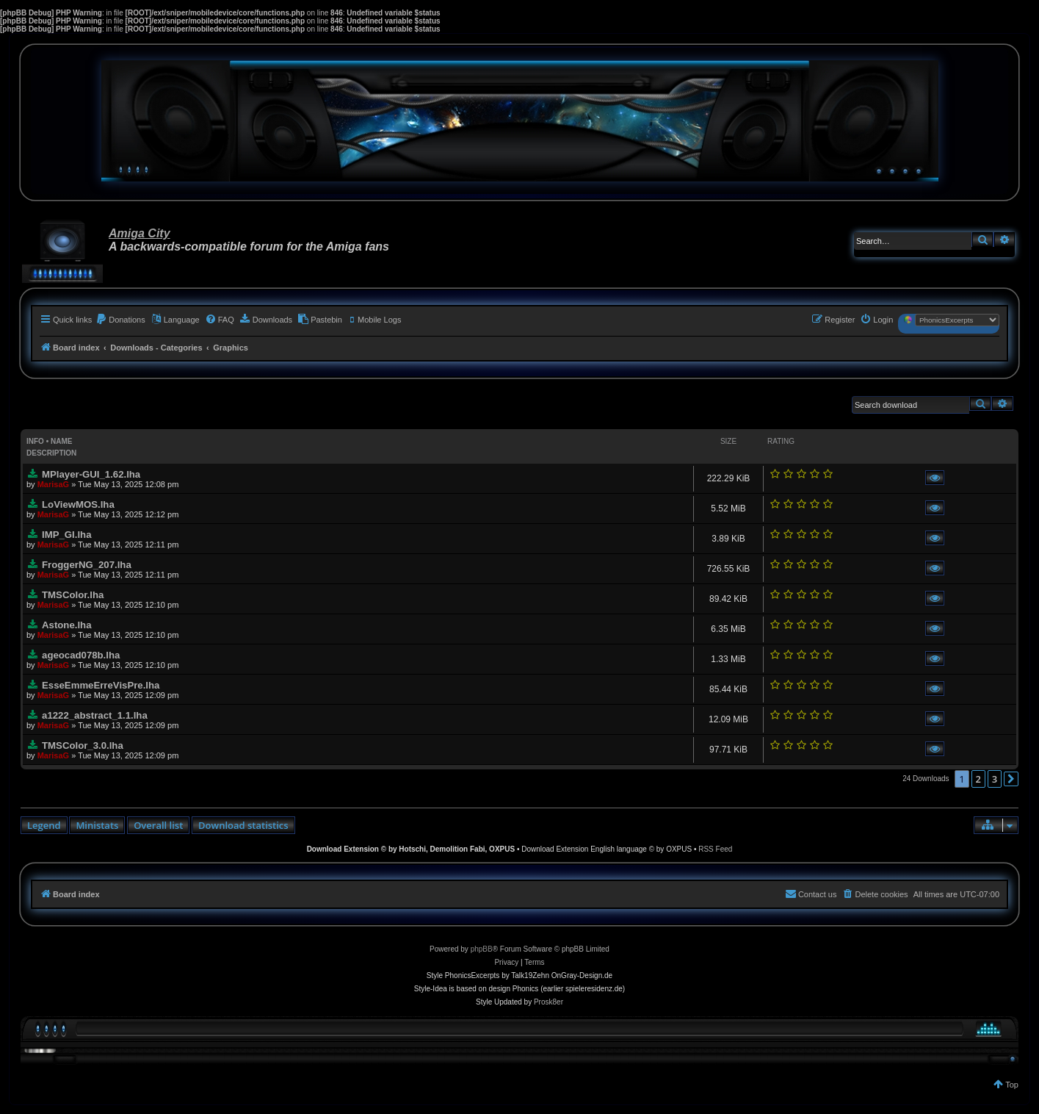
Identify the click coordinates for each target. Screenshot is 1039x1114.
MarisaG (53, 484)
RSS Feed (715, 849)
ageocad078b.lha (81, 655)
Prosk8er (548, 1002)
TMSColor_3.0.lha (82, 745)
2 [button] (978, 779)
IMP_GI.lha (66, 534)
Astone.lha (66, 624)
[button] (1011, 779)
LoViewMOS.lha (78, 504)
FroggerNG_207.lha (86, 564)
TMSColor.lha (73, 594)
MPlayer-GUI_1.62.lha (91, 474)
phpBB (482, 949)
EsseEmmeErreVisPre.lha (100, 685)
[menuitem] (120, 319)
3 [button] (994, 779)
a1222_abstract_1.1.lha (95, 715)
